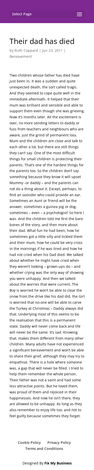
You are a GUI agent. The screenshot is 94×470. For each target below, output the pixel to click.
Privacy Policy (59, 442)
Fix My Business (58, 463)
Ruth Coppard (26, 50)
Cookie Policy (29, 442)
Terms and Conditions (44, 448)
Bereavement (21, 56)
